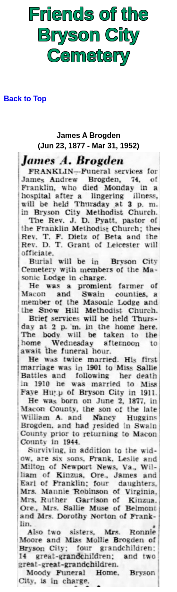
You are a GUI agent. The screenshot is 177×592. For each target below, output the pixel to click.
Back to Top (25, 99)
